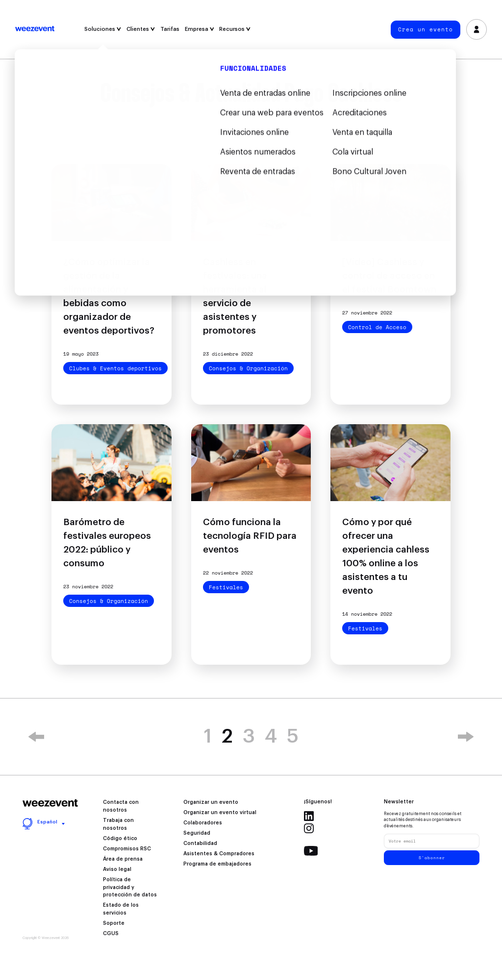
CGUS (111, 933)
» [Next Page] (466, 737)
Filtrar (251, 150)
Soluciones (102, 29)
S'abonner (432, 858)
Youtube (311, 851)
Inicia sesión (476, 29)
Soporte (114, 923)
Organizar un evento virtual (219, 812)
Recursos (235, 29)
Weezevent (34, 29)
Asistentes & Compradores (218, 853)
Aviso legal (117, 869)
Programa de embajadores (217, 864)
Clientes (140, 29)
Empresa (199, 29)
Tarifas (169, 29)
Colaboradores (202, 822)
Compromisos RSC (127, 848)
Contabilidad (200, 843)
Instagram (309, 828)
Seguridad (196, 833)
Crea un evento (425, 29)
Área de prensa (123, 859)
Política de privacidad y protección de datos (130, 887)
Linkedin (309, 816)
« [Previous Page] (36, 737)
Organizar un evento (210, 802)
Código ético (120, 838)
